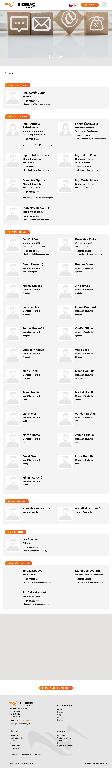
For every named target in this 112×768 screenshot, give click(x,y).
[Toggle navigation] (104, 5)
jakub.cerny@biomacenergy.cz (37, 104)
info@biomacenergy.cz (20, 724)
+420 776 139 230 (31, 579)
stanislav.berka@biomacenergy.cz (38, 219)
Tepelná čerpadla (16, 738)
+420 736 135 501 (84, 579)
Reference (61, 743)
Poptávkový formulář (65, 746)
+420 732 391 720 (84, 251)
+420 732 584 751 (31, 101)
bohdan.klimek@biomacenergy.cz (38, 170)
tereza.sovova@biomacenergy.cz (38, 582)
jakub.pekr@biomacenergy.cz (89, 170)
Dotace (60, 717)
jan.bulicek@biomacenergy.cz (36, 254)
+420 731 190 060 (84, 135)
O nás (59, 709)
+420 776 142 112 (31, 139)
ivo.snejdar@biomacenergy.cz (36, 551)
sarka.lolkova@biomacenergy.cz (90, 582)
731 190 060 (24, 721)
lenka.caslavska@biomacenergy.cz (91, 139)
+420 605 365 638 (31, 601)
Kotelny (12, 740)
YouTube (37, 754)
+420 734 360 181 (84, 167)
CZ (72, 5)
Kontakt (60, 720)
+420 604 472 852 (31, 251)
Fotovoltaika (14, 748)
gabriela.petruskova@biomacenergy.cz (39, 145)
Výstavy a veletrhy (64, 738)
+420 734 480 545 (31, 167)
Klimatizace (13, 735)
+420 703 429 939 (31, 216)
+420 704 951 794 (31, 548)
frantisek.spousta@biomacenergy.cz (38, 198)
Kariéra (60, 712)
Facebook (14, 754)
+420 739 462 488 (31, 192)
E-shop (90, 5)
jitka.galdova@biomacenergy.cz (37, 604)
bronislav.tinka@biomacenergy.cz (91, 254)
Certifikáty (61, 735)
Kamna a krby (14, 746)
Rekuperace (14, 743)
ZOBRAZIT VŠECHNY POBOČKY (56, 688)
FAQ (59, 715)
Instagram (26, 754)
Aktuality (60, 740)
